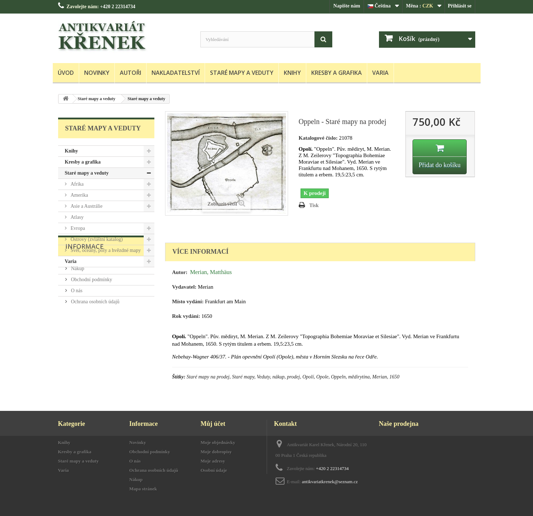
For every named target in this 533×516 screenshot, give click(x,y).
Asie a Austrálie (86, 206)
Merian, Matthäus (211, 272)
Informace (84, 288)
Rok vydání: (186, 316)
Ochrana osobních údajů (95, 341)
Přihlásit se (460, 6)
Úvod (66, 73)
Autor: (180, 272)
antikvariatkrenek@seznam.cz (330, 481)
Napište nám (346, 6)
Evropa (77, 228)
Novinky (96, 73)
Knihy (292, 73)
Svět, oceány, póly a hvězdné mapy (105, 250)
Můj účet (213, 423)
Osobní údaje (214, 470)
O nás (76, 330)
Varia (380, 73)
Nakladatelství (176, 73)
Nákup (77, 308)
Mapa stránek (143, 488)
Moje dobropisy (216, 451)
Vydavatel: (184, 287)
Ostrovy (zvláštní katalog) (96, 239)
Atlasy (77, 217)
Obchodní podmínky (91, 319)
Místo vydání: (188, 301)
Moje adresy (213, 461)
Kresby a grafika (336, 73)
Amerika (79, 195)
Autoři (130, 73)
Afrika (77, 184)
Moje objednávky (218, 442)
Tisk (314, 205)
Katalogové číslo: (318, 138)
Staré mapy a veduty (241, 73)
